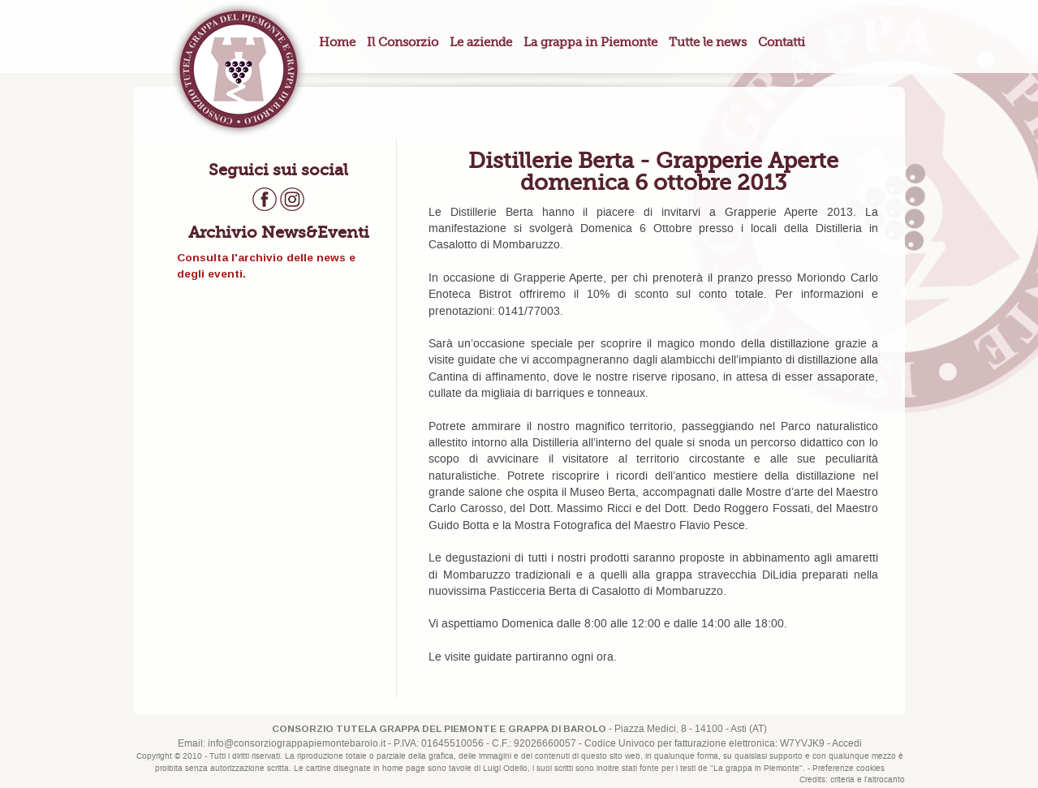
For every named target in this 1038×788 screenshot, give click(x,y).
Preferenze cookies (848, 768)
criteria (842, 780)
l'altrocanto (884, 780)
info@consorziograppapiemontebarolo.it (296, 744)
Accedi (847, 744)
